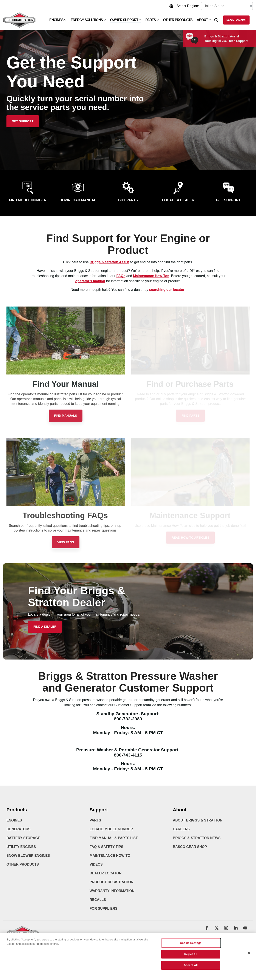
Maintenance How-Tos (151, 276)
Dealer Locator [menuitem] (105, 873)
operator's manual (90, 281)
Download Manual (78, 200)
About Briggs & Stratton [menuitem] (198, 820)
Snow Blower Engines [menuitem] (28, 855)
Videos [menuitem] (96, 864)
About (204, 20)
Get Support (228, 200)
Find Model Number (28, 200)
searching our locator (167, 289)
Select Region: (188, 6)
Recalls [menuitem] (98, 900)
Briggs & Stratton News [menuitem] (197, 838)
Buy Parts (128, 200)
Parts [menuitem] (95, 820)
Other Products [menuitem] (22, 864)
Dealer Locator (236, 20)
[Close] (249, 956)
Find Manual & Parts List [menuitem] (114, 838)
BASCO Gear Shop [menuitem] (190, 847)
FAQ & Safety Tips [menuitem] (106, 847)
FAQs (120, 276)
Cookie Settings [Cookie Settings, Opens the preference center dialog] (191, 946)
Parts (152, 20)
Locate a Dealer (178, 200)
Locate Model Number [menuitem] (111, 829)
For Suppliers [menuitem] (103, 908)
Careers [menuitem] (181, 829)
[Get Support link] (22, 121)
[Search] (216, 20)
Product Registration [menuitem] (111, 882)
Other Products (177, 20)
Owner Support (125, 20)
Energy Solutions (88, 20)
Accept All (191, 968)
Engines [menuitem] (14, 820)
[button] (207, 928)
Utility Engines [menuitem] (21, 847)
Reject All (190, 957)
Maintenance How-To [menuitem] (110, 855)
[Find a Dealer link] (45, 627)
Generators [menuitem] (18, 829)
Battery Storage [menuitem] (23, 838)
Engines (57, 20)
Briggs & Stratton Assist (109, 262)
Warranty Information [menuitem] (112, 891)
